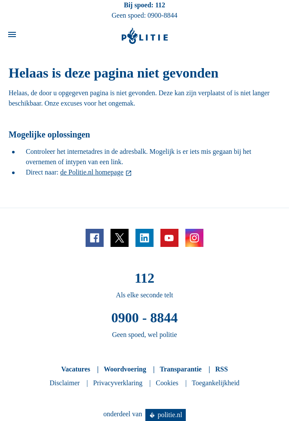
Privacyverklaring (118, 383)
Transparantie (180, 369)
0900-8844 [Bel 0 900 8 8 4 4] (162, 15)
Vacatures (75, 369)
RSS (221, 369)
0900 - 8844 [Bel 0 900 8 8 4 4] (144, 317)
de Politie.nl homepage (91, 172)
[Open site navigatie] (12, 36)
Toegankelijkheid (216, 383)
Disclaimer (64, 383)
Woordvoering (125, 369)
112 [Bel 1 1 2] (160, 5)
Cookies (167, 383)
